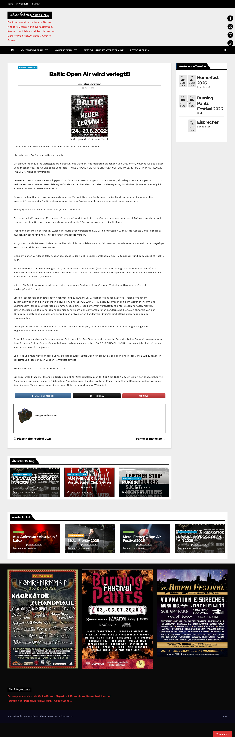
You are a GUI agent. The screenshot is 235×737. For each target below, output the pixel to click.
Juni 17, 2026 (145, 545)
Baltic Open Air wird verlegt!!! (89, 74)
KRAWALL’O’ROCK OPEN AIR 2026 (34, 480)
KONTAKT (35, 4)
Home (225, 716)
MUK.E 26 (130, 482)
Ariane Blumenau (79, 548)
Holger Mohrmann (91, 84)
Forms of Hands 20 (150, 438)
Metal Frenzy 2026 (83, 540)
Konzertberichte (66, 50)
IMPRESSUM (22, 4)
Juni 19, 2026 (35, 545)
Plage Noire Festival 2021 (32, 438)
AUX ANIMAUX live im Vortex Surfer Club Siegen (89, 480)
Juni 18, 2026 (90, 545)
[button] (225, 50)
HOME (10, 4)
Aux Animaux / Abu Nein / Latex (35, 539)
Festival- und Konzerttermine (103, 50)
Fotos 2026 (18, 532)
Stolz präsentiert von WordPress (23, 716)
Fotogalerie (138, 50)
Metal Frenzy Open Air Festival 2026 (142, 539)
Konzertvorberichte (34, 50)
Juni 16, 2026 (200, 545)
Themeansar (66, 716)
